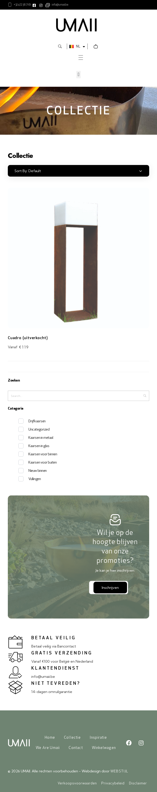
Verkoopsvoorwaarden (77, 783)
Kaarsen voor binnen (42, 454)
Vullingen (34, 479)
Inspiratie (98, 738)
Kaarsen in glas (38, 446)
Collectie (72, 738)
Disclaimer (138, 783)
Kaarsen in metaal (40, 438)
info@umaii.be (60, 4)
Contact (76, 748)
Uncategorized (38, 429)
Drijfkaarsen (36, 421)
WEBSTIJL (119, 771)
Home (50, 738)
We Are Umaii (48, 748)
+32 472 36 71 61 (22, 4)
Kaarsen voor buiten (42, 462)
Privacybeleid (113, 783)
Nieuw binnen (37, 471)
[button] (78, 74)
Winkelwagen (104, 748)
